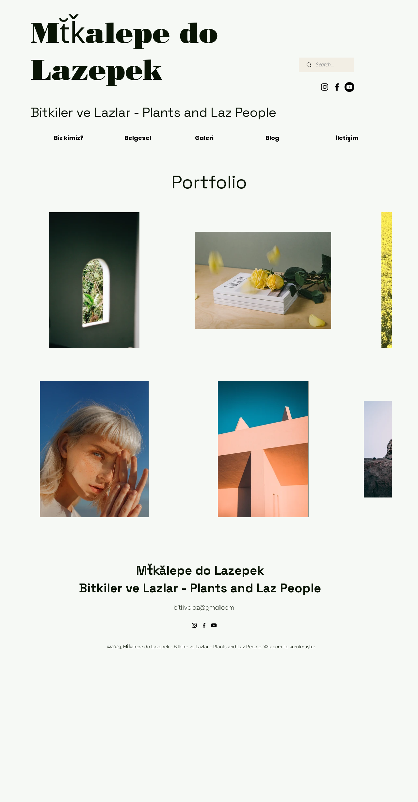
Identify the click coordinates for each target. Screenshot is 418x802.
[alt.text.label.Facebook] (337, 87)
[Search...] (328, 65)
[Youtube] (349, 87)
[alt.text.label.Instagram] (325, 87)
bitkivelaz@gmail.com (204, 607)
